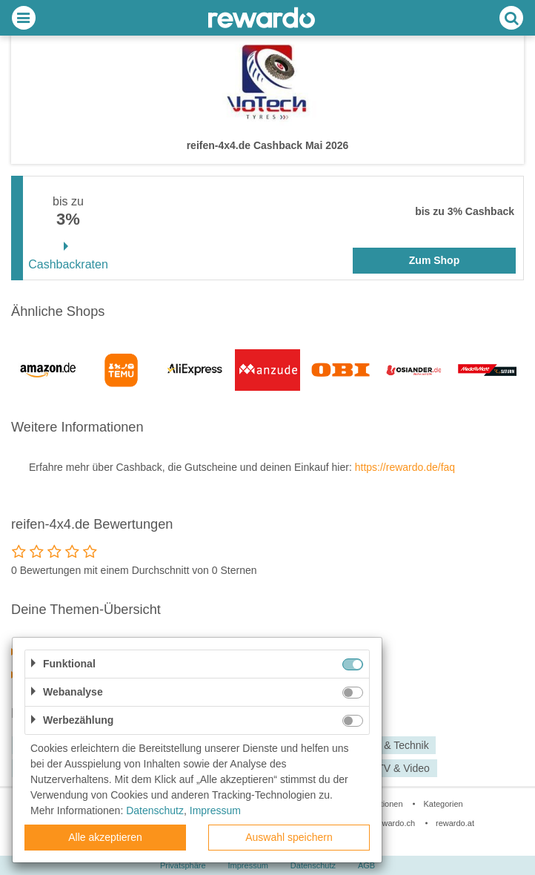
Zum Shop (434, 260)
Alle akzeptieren (105, 837)
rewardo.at (455, 823)
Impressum (215, 810)
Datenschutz (155, 810)
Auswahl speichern (289, 837)
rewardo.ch (395, 823)
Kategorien (442, 803)
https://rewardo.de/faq (405, 467)
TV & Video (403, 768)
